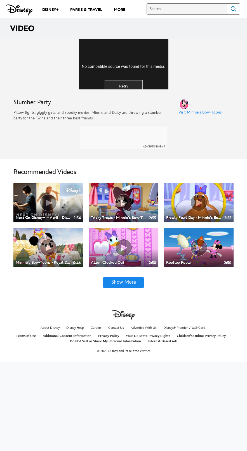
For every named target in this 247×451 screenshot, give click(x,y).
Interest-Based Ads (162, 430)
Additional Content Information (67, 425)
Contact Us (116, 417)
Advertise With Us (144, 417)
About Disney (50, 417)
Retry (123, 130)
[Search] (187, 9)
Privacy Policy (108, 425)
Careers (96, 417)
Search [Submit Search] (233, 9)
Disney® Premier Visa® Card (184, 417)
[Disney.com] (19, 10)
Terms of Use (26, 425)
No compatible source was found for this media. (123, 110)
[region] (123, 108)
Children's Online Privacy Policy (201, 425)
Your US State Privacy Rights (148, 425)
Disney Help (75, 417)
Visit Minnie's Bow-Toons (200, 201)
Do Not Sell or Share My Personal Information (105, 430)
